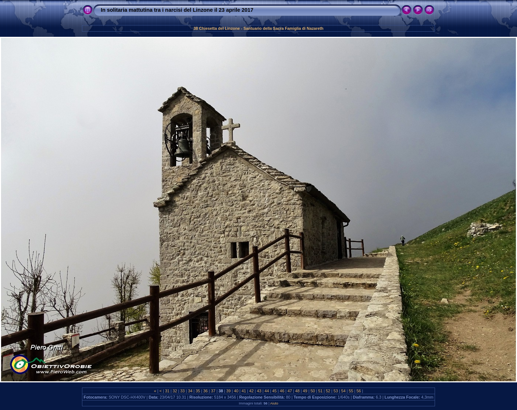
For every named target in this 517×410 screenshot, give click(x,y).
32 (175, 391)
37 (213, 391)
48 (297, 391)
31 (167, 391)
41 (243, 391)
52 (328, 391)
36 (205, 391)
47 (289, 391)
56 (358, 391)
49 (305, 391)
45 (274, 391)
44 (266, 391)
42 (251, 391)
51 (320, 391)
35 (198, 391)
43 (259, 391)
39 (228, 391)
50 (312, 391)
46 (282, 391)
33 (182, 391)
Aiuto (274, 403)
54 (343, 391)
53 (335, 391)
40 (236, 391)
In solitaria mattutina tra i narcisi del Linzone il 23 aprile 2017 (177, 10)
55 (351, 391)
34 (190, 391)
